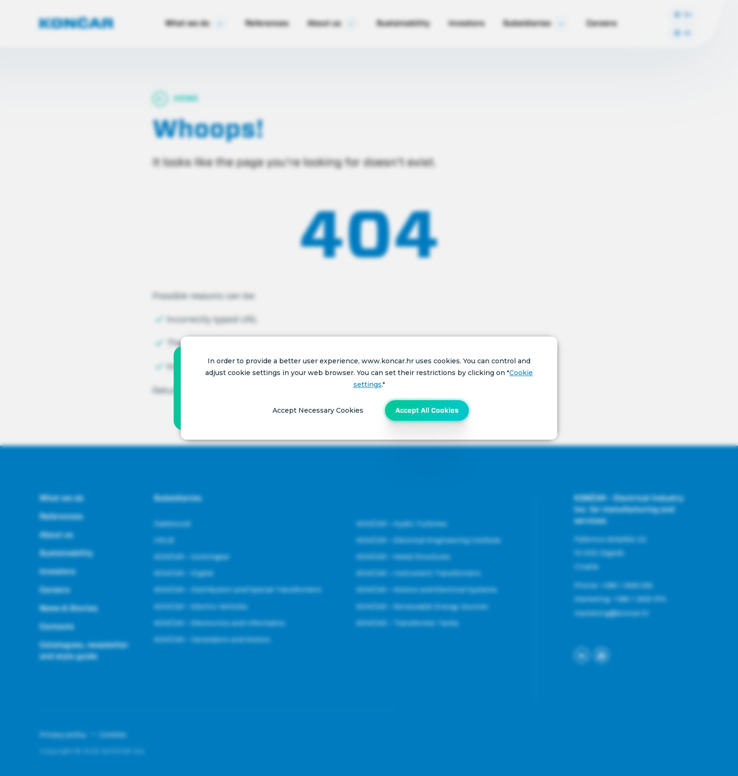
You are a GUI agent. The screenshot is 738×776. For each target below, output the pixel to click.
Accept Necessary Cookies (318, 410)
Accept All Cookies (426, 410)
